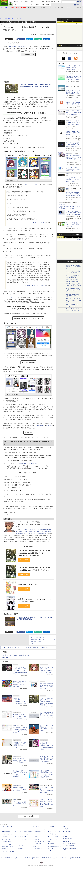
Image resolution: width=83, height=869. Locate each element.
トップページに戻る (28, 816)
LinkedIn (48, 39)
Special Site (64, 46)
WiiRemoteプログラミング (27, 584)
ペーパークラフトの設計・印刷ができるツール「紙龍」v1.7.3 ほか (73, 224)
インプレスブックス (21, 845)
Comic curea (67, 831)
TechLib (51, 850)
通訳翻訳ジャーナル (54, 834)
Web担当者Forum (6, 831)
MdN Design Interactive (55, 846)
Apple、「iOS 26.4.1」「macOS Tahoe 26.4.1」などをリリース (73, 169)
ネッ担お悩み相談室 (6, 841)
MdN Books (52, 843)
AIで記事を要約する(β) (28, 54)
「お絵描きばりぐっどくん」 (31, 184)
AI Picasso (28, 432)
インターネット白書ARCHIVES (9, 851)
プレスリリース (9, 297)
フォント (68, 7)
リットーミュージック (40, 829)
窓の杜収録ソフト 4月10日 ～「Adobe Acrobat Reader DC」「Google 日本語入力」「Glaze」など (69, 206)
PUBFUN (65, 836)
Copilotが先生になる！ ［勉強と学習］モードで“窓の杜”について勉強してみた (73, 92)
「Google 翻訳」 (39, 425)
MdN (49, 841)
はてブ (30, 39)
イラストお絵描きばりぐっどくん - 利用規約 (34, 285)
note (39, 39)
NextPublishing (20, 848)
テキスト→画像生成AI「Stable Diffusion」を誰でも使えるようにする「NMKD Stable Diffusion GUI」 (20, 670)
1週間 (73, 21)
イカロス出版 (51, 826)
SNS (58, 7)
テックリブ (50, 848)
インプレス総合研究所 (7, 834)
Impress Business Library (22, 834)
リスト (15, 39)
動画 (62, 7)
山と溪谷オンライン (39, 841)
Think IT (4, 829)
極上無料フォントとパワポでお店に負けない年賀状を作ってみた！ (19, 716)
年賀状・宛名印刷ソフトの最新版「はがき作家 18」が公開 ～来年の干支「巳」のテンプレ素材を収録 (46, 803)
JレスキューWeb (54, 836)
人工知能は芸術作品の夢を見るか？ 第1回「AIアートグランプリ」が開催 (46, 714)
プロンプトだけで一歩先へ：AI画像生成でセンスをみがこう (19, 803)
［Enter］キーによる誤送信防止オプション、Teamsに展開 (73, 266)
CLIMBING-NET (38, 843)
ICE (64, 826)
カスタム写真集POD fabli (71, 845)
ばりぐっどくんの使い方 (39, 222)
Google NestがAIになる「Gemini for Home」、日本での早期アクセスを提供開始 (73, 212)
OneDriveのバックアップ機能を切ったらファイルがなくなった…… (73, 300)
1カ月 (79, 21)
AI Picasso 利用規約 (28, 362)
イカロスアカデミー (54, 839)
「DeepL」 (49, 425)
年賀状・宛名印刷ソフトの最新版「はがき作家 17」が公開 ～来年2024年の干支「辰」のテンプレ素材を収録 (46, 774)
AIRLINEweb (53, 829)
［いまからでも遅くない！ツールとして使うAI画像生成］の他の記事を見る (28, 647)
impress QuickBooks (69, 834)
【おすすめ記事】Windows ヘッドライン (71, 261)
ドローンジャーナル (6, 839)
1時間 (60, 21)
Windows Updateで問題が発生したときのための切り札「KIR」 (73, 290)
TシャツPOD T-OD (39, 834)
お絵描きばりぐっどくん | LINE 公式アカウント (28, 318)
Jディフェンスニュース (55, 831)
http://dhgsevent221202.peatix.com (26, 463)
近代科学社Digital (39, 848)
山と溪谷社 (36, 839)
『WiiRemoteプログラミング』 (31, 531)
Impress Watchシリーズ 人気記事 (70, 235)
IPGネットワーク (67, 841)
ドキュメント (51, 7)
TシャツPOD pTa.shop (70, 843)
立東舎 (36, 836)
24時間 (66, 21)
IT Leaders (4, 836)
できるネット (5, 848)
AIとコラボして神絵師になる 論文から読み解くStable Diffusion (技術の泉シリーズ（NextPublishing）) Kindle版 (35, 553)
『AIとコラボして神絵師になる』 (17, 46)
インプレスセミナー (21, 836)
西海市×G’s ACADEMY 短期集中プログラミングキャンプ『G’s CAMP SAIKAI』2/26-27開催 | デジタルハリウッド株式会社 (28, 308)
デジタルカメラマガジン (7, 846)
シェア (22, 39)
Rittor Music (36, 826)
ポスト (10, 39)
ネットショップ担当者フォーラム (24, 831)
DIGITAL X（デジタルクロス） (23, 839)
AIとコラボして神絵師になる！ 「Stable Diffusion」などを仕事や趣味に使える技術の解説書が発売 (46, 701)
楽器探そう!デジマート (40, 831)
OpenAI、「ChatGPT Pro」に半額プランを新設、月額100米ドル (73, 132)
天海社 (66, 829)
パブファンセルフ (69, 838)
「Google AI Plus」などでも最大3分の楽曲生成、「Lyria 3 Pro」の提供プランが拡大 (73, 77)
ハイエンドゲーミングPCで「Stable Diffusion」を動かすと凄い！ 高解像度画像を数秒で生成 (46, 746)
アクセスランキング (66, 19)
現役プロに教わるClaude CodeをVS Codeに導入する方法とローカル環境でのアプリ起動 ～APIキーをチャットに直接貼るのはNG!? (73, 195)
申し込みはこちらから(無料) (28, 472)
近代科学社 (36, 846)
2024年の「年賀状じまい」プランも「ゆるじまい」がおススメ (19, 789)
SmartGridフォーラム (21, 829)
